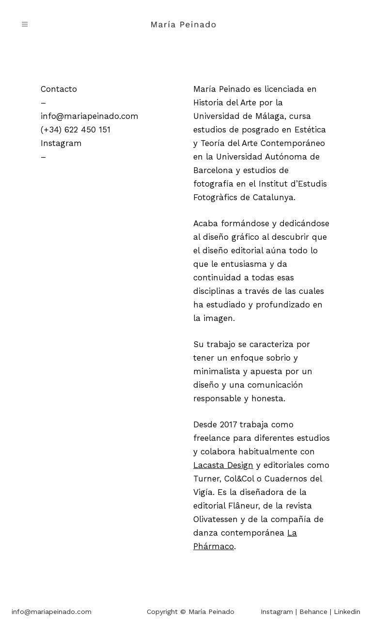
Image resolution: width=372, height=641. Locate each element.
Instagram (61, 143)
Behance (313, 611)
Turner (206, 478)
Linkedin (347, 611)
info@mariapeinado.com (90, 116)
